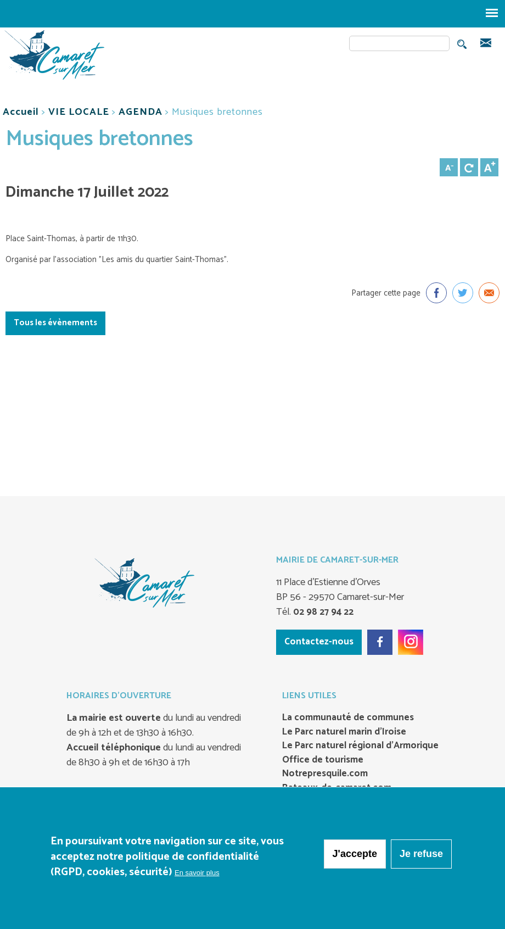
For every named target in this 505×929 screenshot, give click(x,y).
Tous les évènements (55, 323)
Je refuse (421, 857)
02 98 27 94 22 (322, 612)
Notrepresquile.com (325, 774)
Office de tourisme (322, 760)
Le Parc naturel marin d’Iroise (344, 732)
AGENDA (140, 112)
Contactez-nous (319, 641)
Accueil (21, 112)
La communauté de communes (348, 718)
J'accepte (355, 857)
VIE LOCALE (78, 112)
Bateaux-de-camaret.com (336, 788)
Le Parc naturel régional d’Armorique (360, 746)
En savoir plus (197, 876)
